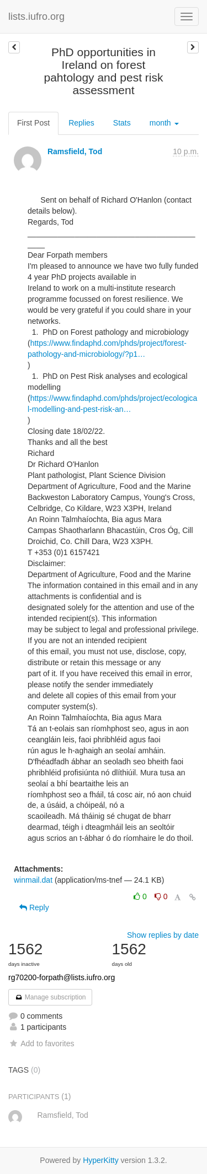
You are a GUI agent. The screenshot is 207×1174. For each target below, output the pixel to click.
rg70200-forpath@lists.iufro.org (61, 977)
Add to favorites (41, 1043)
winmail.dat (33, 880)
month (164, 122)
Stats (122, 122)
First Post (33, 122)
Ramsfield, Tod (74, 151)
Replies (81, 122)
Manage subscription (50, 997)
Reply (34, 907)
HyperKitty (101, 1160)
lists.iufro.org (36, 16)
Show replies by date (163, 935)
